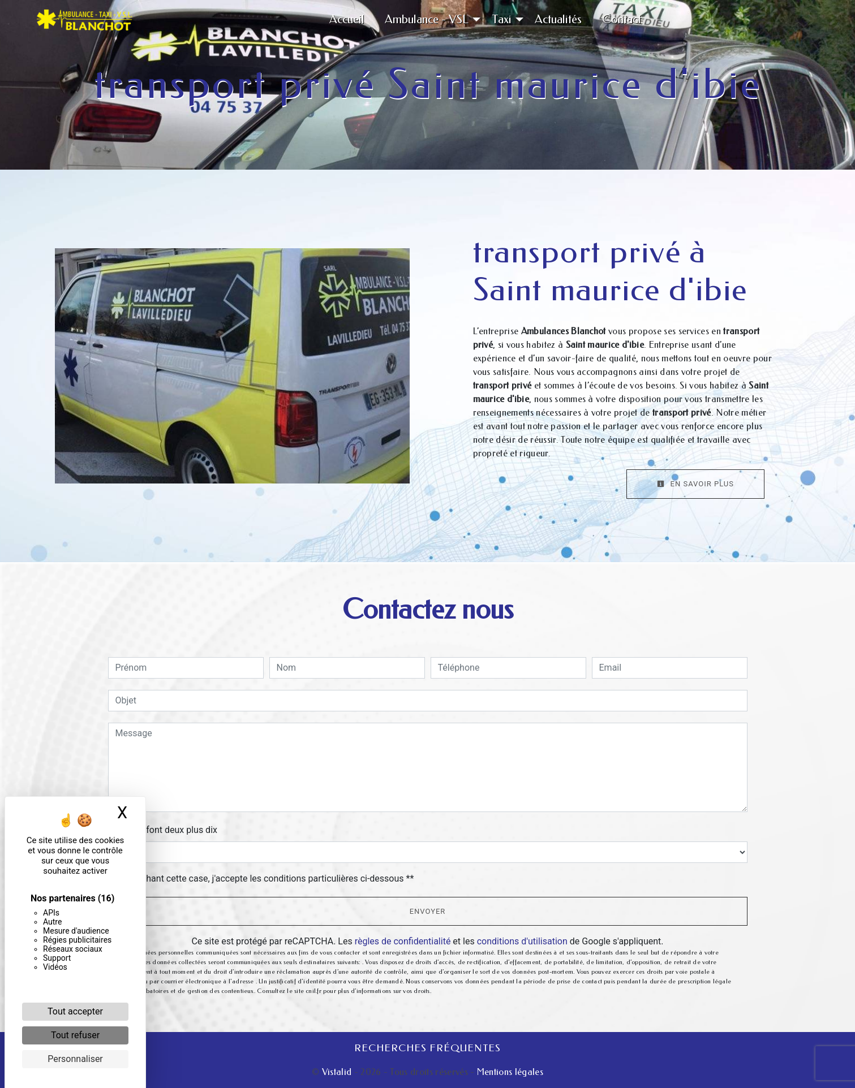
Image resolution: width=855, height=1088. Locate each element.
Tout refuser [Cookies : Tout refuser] (75, 1035)
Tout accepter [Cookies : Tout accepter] (75, 1011)
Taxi (502, 19)
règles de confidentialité (403, 941)
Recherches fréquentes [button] (427, 1048)
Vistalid (337, 1072)
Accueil (346, 19)
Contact (621, 19)
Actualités (558, 19)
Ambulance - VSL (427, 19)
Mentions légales (509, 1072)
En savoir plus (695, 484)
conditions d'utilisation (522, 941)
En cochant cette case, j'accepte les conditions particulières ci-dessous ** (266, 878)
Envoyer (428, 911)
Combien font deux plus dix (162, 829)
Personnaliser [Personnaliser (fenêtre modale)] (75, 1059)
